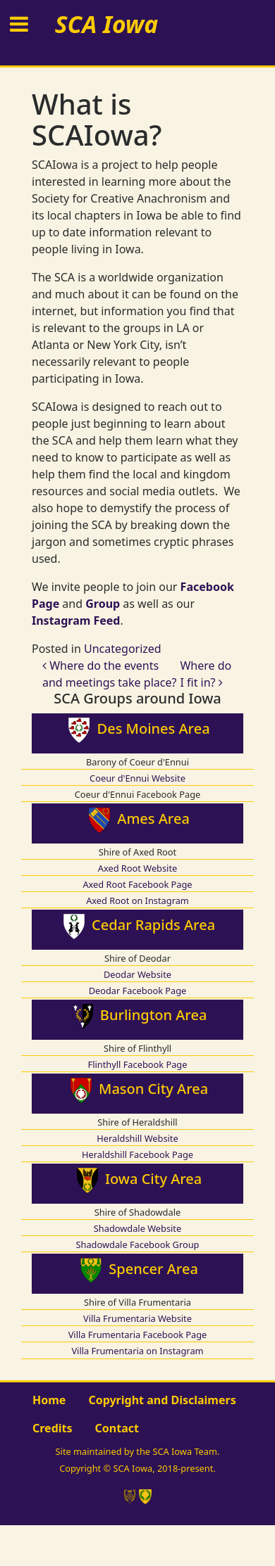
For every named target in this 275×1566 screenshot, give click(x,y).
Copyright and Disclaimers (162, 1400)
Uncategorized (122, 648)
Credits (52, 1428)
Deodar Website (137, 974)
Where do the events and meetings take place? (109, 674)
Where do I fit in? (205, 674)
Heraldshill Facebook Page (137, 1154)
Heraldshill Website (137, 1138)
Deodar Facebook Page (138, 990)
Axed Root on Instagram (137, 900)
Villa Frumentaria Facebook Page (137, 1334)
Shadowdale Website (137, 1228)
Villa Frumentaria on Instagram (137, 1350)
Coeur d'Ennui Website (137, 778)
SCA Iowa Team (184, 1451)
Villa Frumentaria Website (137, 1318)
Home (49, 1400)
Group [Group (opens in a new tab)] (102, 603)
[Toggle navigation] (26, 29)
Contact (117, 1428)
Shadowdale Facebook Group (138, 1244)
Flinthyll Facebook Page (138, 1064)
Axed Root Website (138, 868)
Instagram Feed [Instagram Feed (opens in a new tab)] (76, 620)
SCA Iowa (106, 24)
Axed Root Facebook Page (137, 884)
